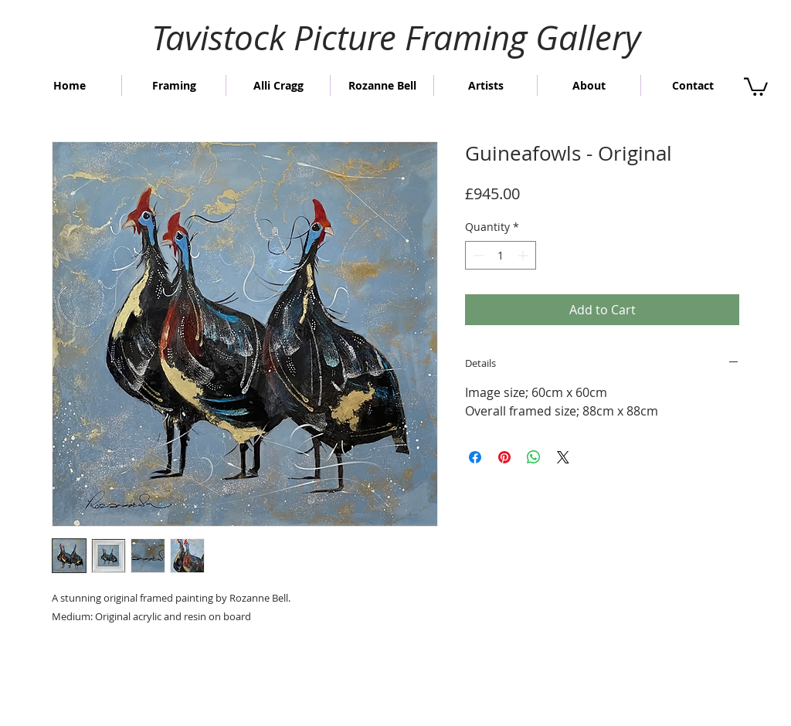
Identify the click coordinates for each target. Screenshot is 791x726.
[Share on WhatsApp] (534, 457)
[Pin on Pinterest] (504, 457)
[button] (756, 86)
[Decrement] (477, 255)
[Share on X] (563, 457)
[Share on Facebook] (475, 457)
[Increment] (524, 255)
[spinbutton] (500, 255)
